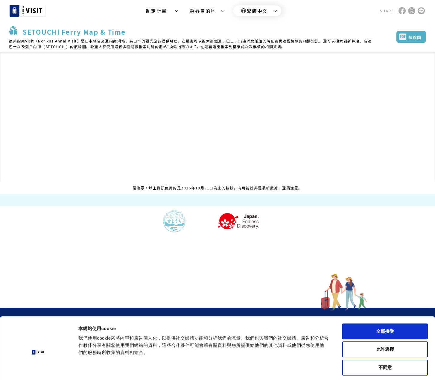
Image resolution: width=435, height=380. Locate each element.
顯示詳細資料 (281, 368)
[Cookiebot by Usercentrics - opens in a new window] (39, 368)
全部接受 (385, 305)
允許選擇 (385, 323)
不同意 (385, 341)
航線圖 (415, 37)
